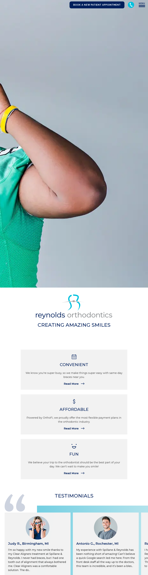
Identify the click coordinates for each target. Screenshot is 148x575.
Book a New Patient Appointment (97, 4)
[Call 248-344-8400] (131, 5)
